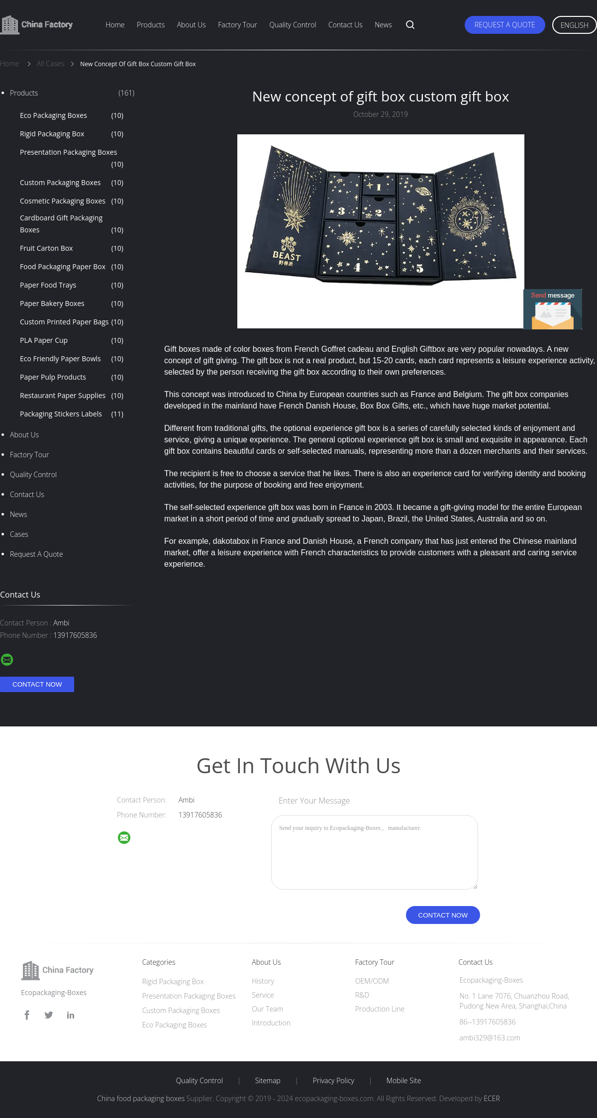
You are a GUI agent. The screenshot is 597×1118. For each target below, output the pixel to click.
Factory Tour (237, 24)
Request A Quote (505, 24)
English (575, 25)
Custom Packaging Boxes (71, 183)
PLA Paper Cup (71, 340)
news (18, 514)
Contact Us (345, 24)
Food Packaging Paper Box (71, 267)
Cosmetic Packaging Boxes (71, 201)
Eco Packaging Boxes (71, 115)
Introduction (271, 1022)
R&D (362, 995)
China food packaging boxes (141, 1098)
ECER (491, 1098)
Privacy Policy (333, 1080)
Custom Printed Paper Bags (71, 322)
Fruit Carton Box (71, 248)
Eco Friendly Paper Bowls (71, 359)
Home (114, 24)
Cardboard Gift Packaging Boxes (71, 224)
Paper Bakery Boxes (71, 303)
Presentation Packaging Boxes (71, 158)
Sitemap (268, 1080)
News (383, 24)
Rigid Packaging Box (71, 134)
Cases (19, 534)
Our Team (267, 1009)
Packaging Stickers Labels (71, 414)
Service (263, 995)
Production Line (379, 1009)
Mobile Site (404, 1080)
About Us (191, 24)
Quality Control (292, 24)
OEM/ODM (372, 981)
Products (151, 24)
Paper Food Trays (71, 285)
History (263, 981)
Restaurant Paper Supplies (71, 396)
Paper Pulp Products (71, 377)
